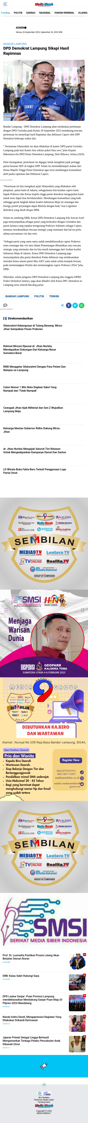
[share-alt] (62, 305)
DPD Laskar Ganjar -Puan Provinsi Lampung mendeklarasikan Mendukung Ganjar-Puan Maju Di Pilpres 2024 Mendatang (32, 1000)
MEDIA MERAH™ (44, 1113)
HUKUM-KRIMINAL (64, 13)
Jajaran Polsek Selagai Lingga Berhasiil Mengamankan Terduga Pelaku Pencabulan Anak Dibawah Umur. (31, 1041)
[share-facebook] (69, 305)
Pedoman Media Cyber (44, 1100)
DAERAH (30, 13)
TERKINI (54, 296)
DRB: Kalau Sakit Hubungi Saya (21, 975)
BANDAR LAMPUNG (15, 44)
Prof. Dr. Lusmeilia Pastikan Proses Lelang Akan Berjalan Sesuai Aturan (31, 957)
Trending (5, 13)
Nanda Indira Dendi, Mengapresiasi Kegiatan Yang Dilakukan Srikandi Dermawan (32, 1018)
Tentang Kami (44, 1102)
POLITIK (18, 13)
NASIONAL (45, 13)
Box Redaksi (44, 1097)
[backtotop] (44, 1085)
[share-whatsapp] (81, 305)
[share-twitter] (75, 305)
